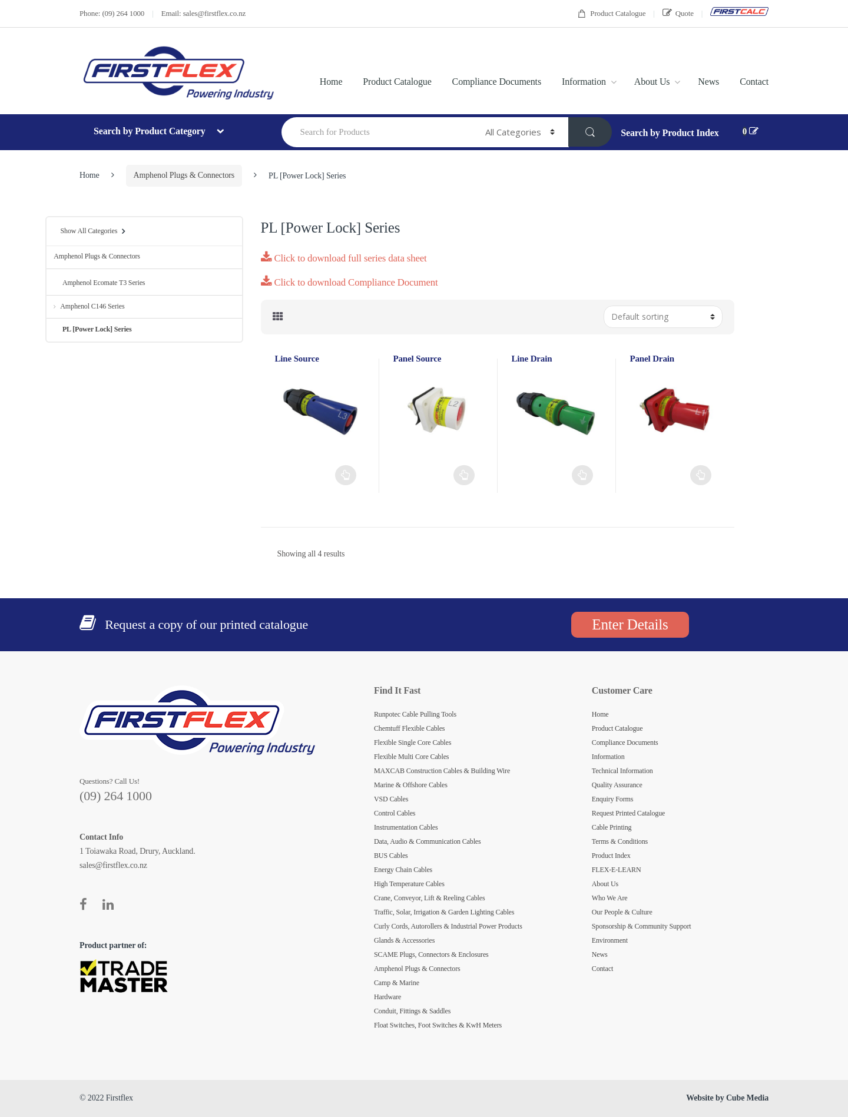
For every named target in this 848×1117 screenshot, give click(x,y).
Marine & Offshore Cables (411, 785)
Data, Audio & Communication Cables (427, 841)
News (708, 82)
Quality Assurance (617, 785)
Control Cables (394, 813)
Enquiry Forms (613, 799)
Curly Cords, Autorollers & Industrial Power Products (448, 926)
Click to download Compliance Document (349, 282)
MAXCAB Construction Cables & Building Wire (442, 771)
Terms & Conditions (620, 841)
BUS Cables (391, 855)
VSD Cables (391, 799)
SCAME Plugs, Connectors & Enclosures (431, 954)
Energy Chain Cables (403, 870)
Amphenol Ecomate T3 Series (99, 283)
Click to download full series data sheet (344, 258)
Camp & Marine (396, 983)
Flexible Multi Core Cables (411, 757)
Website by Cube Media (727, 1097)
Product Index (611, 855)
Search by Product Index (669, 133)
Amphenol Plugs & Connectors (184, 175)
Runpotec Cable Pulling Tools (415, 714)
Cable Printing (612, 827)
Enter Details (630, 624)
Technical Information (622, 771)
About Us (652, 82)
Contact (754, 82)
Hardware (387, 997)
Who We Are (610, 898)
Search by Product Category (150, 131)
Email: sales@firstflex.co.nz (203, 13)
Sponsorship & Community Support (641, 926)
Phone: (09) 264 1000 (112, 13)
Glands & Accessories (404, 940)
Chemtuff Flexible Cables (409, 728)
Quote (678, 13)
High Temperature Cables (409, 884)
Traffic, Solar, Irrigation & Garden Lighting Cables (444, 912)
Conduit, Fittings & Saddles (412, 1011)
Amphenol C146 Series (89, 306)
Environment (610, 940)
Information (584, 82)
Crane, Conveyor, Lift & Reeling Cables (429, 898)
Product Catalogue (611, 14)
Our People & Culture (622, 912)
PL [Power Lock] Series (92, 329)
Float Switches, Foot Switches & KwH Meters (438, 1025)
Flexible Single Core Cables (412, 742)
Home (331, 82)
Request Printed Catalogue (628, 813)
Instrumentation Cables (406, 827)
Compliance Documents (496, 82)
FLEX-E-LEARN (616, 870)
